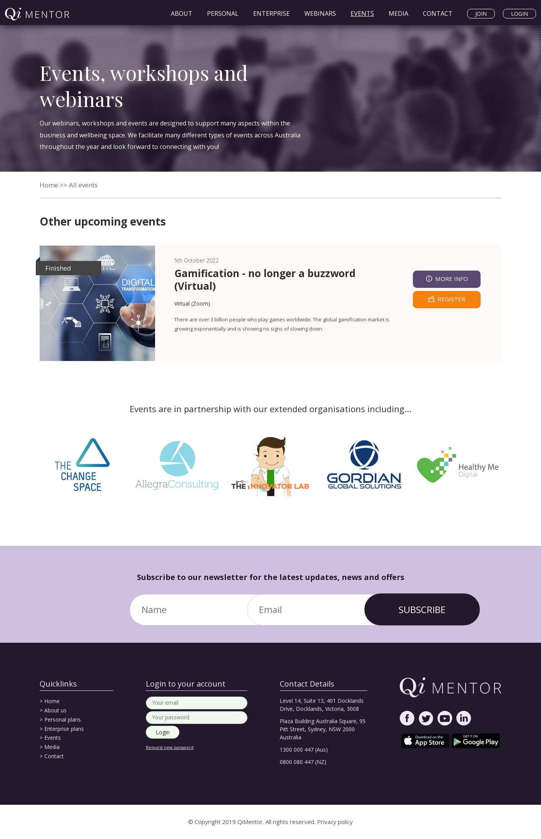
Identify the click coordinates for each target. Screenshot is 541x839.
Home (49, 185)
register (451, 299)
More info (451, 278)
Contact (438, 13)
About (181, 13)
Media (398, 13)
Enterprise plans (64, 728)
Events (362, 13)
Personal (223, 13)
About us (55, 710)
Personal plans (62, 719)
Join (481, 13)
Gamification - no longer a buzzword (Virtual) (265, 279)
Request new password (170, 747)
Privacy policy (335, 822)
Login (519, 13)
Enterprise (271, 13)
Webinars (320, 13)
